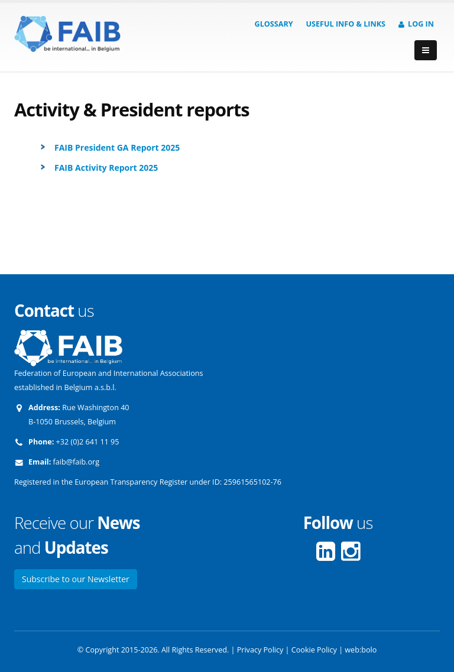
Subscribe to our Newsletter (75, 579)
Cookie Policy (314, 650)
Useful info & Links (345, 24)
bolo (369, 650)
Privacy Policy (260, 650)
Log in (416, 24)
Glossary (274, 24)
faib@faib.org (76, 462)
